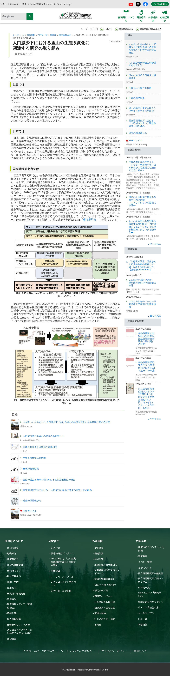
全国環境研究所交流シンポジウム (106, 571)
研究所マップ (14, 570)
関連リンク (140, 651)
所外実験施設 (14, 576)
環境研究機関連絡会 (104, 579)
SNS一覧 (142, 618)
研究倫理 (11, 638)
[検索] (15, 16)
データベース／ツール (62, 576)
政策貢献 (11, 599)
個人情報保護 (14, 619)
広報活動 (31, 35)
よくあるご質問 (33, 4)
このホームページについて (38, 651)
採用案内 (11, 587)
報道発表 (142, 556)
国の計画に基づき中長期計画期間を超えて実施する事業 (63, 562)
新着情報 (142, 624)
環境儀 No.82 (65, 35)
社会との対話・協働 (104, 619)
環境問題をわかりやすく (150, 601)
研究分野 (55, 547)
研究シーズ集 (101, 590)
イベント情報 (145, 561)
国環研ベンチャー (103, 596)
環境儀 (53, 35)
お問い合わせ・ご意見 (17, 4)
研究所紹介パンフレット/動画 (151, 548)
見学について (145, 567)
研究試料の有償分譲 (104, 602)
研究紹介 (54, 541)
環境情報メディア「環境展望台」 (19, 606)
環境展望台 (89, 219)
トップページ (18, 35)
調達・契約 (13, 582)
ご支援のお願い (160, 4)
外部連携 (97, 541)
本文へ (3, 4)
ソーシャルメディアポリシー (78, 651)
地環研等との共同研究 (105, 565)
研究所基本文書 (15, 565)
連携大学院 (100, 613)
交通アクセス (47, 4)
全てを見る (155, 243)
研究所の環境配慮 (16, 593)
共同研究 (99, 559)
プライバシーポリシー (114, 651)
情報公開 (11, 613)
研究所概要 (13, 547)
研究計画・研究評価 (61, 590)
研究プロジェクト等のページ (63, 583)
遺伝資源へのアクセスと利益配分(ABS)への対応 (19, 631)
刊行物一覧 (42, 35)
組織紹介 (11, 553)
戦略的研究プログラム (62, 553)
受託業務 (99, 547)
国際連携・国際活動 (104, 607)
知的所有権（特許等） (105, 584)
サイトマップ (59, 4)
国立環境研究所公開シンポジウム (150, 580)
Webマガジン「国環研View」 (149, 594)
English (69, 4)
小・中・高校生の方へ (149, 607)
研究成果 (55, 571)
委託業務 (99, 553)
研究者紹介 (13, 559)
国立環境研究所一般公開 (150, 573)
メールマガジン (146, 613)
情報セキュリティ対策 (18, 624)
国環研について (14, 541)
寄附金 (97, 624)
